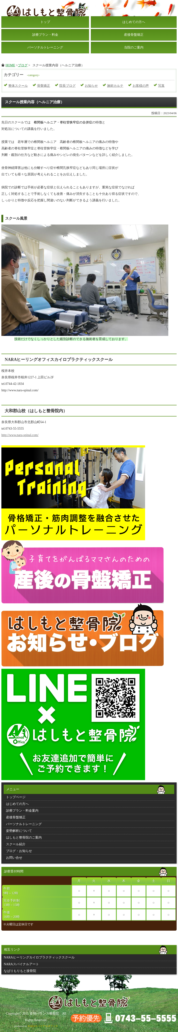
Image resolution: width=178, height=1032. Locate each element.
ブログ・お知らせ (19, 851)
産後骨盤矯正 (133, 34)
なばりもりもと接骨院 (20, 971)
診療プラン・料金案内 (22, 810)
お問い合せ (14, 857)
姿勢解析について (19, 831)
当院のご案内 (133, 47)
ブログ (23, 65)
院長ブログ (67, 85)
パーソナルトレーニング (45, 47)
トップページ (15, 797)
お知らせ (91, 85)
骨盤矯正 (43, 85)
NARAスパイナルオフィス (43, 1026)
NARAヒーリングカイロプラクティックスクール (39, 957)
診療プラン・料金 (45, 34)
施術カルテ (115, 85)
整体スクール (18, 85)
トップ (45, 22)
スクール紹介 (15, 844)
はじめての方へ (133, 22)
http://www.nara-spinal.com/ (19, 435)
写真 (161, 85)
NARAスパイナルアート (21, 964)
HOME (10, 65)
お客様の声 (141, 85)
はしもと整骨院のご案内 (24, 837)
